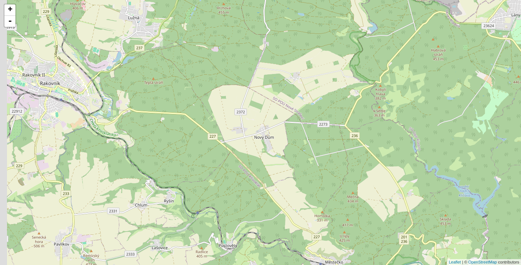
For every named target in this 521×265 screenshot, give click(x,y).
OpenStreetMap (482, 262)
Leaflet (455, 262)
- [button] (10, 21)
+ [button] (10, 9)
